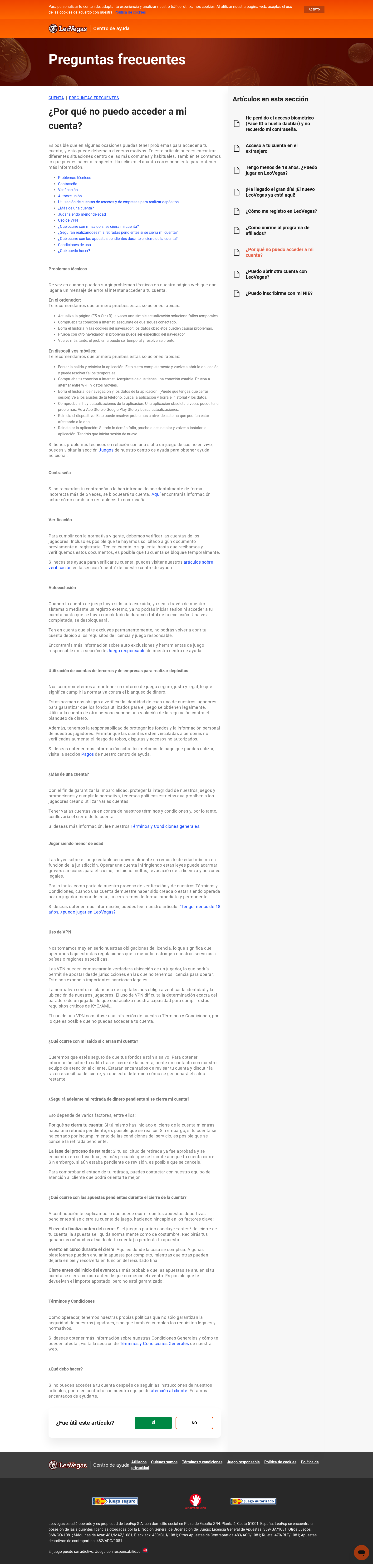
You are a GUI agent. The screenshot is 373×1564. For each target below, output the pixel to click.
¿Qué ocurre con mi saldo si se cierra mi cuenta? (98, 226)
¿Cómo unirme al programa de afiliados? (277, 230)
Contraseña (67, 184)
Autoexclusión (70, 196)
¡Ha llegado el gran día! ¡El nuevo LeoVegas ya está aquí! (280, 192)
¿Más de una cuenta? (76, 208)
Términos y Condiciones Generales (154, 1343)
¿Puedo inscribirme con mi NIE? (279, 293)
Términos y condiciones (202, 1462)
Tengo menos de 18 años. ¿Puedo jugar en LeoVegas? (281, 170)
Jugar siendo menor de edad (82, 214)
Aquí (156, 494)
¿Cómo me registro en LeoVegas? (281, 211)
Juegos (106, 449)
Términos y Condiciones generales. (166, 826)
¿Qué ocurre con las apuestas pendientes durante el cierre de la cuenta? (118, 238)
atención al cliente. (169, 1390)
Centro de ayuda (111, 28)
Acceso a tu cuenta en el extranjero (272, 148)
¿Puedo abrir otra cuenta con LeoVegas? (276, 274)
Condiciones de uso (74, 245)
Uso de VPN (68, 220)
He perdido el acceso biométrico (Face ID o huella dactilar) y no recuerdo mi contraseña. (280, 123)
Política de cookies (130, 12)
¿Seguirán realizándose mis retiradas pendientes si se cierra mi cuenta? (118, 232)
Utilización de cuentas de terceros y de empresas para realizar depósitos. (119, 202)
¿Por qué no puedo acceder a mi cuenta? (280, 252)
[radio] (153, 1423)
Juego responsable (127, 650)
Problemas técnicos (74, 177)
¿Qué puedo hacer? (74, 250)
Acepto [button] (314, 9)
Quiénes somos (164, 1462)
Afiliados (139, 1462)
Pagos (87, 754)
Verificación (68, 190)
